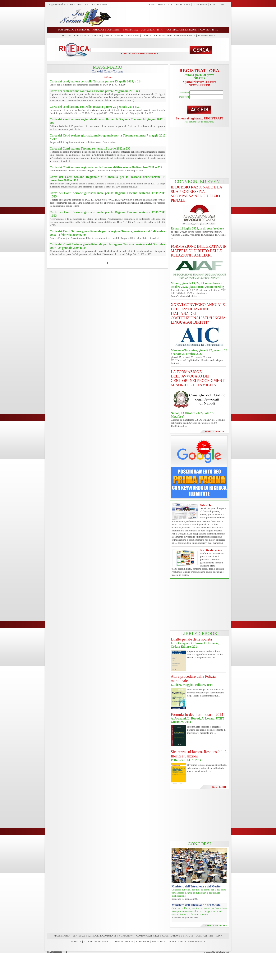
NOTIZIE (66, 35)
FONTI (213, 4)
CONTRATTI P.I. (204, 935)
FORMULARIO (206, 35)
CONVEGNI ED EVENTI (87, 35)
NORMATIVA (126, 935)
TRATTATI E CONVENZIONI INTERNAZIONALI (168, 35)
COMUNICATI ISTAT (147, 935)
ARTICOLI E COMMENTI (102, 935)
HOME (151, 4)
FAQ (222, 4)
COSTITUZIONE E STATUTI (177, 935)
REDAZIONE (183, 4)
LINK (219, 935)
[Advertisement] (171, 17)
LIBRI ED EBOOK (114, 35)
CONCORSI (133, 35)
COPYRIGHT (200, 4)
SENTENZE (79, 935)
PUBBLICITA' (165, 4)
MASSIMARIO (62, 935)
